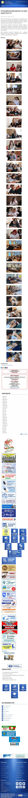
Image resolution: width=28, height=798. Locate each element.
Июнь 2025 (4, 411)
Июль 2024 (4, 428)
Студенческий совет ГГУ (7, 716)
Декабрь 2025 (5, 402)
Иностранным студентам (5, 766)
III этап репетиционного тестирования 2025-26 (10, 672)
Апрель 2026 (5, 396)
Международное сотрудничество (14, 687)
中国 (24, 1)
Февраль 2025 (5, 417)
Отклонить (25, 795)
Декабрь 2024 (5, 420)
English (21, 2)
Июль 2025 (4, 410)
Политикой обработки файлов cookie (6, 796)
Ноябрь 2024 (5, 422)
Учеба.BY (7, 756)
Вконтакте (17, 783)
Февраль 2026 (5, 399)
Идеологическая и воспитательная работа (6, 687)
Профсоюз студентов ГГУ (8, 718)
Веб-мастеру (3, 775)
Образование (14, 694)
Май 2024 (4, 431)
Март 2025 (4, 416)
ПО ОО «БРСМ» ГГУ (7, 720)
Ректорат (2, 764)
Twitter (23, 783)
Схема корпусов (19, 775)
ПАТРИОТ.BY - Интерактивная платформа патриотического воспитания (20, 756)
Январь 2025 (5, 419)
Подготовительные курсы (14, 539)
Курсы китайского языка (7, 676)
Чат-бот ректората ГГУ (7, 706)
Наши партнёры (19, 777)
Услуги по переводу (20, 546)
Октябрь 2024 (5, 423)
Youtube (20, 787)
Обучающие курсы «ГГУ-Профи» (23, 539)
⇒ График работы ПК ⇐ (14, 388)
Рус (17, 1)
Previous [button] (1, 756)
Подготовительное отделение (7, 673)
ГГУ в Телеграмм (6, 707)
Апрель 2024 (5, 432)
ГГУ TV (5, 713)
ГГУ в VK (5, 709)
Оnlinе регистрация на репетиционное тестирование (14, 532)
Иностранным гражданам (15, 553)
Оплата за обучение (6, 539)
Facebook (17, 787)
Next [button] (26, 756)
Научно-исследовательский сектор (22, 687)
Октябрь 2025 (5, 405)
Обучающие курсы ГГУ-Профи (7, 678)
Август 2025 (4, 408)
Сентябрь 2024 (5, 425)
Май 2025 (4, 413)
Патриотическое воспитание (6, 365)
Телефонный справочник (22, 532)
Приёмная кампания (19, 764)
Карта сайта (3, 770)
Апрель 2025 (5, 414)
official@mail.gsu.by (6, 790)
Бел (19, 1)
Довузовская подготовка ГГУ (8, 714)
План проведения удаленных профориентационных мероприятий (13, 675)
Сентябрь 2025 (5, 407)
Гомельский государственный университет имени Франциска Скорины (8, 2)
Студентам (18, 768)
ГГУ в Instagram (6, 711)
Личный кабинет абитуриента (6, 532)
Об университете (19, 770)
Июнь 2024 (4, 429)
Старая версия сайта (4, 777)
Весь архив (24, 434)
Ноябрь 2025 (5, 404)
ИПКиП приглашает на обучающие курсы (9, 679)
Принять (20, 795)
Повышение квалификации (8, 546)
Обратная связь (3, 768)
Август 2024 (4, 426)
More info (17, 795)
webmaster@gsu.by (4, 791)
